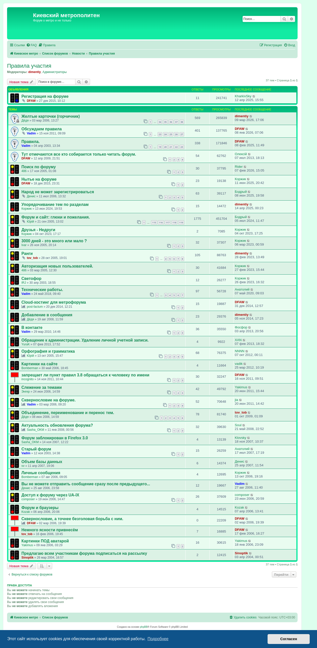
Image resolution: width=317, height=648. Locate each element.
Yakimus (241, 387)
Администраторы (55, 72)
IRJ (23, 282)
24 (165, 134)
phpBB (144, 627)
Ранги (27, 253)
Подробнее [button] (158, 639)
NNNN (239, 351)
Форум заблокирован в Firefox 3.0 (54, 438)
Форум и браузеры (40, 508)
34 (160, 122)
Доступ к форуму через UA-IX (50, 495)
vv (22, 466)
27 (182, 134)
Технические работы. (42, 289)
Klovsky (240, 438)
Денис (31, 196)
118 (174, 222)
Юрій (30, 221)
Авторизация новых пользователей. (57, 266)
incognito (27, 379)
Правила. (30, 141)
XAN (238, 340)
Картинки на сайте (39, 364)
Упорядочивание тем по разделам (55, 204)
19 (160, 147)
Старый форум (36, 449)
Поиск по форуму (38, 167)
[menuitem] (31, 45)
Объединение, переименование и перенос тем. (67, 413)
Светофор (31, 278)
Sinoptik (27, 557)
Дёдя (25, 120)
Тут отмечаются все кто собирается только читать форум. (78, 154)
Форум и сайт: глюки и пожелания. (55, 217)
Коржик (240, 179)
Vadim (31, 133)
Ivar (23, 245)
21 (170, 147)
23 (160, 134)
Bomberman (29, 368)
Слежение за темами (41, 387)
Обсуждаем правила (41, 129)
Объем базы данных (41, 462)
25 (170, 134)
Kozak (25, 512)
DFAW (31, 101)
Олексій (241, 154)
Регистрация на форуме (45, 96)
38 (182, 122)
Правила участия (29, 66)
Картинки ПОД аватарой (45, 541)
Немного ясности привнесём (49, 530)
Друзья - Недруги (38, 230)
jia (236, 400)
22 (176, 147)
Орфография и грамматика (48, 351)
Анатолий (242, 289)
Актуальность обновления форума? (57, 425)
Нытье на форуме (38, 179)
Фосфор (241, 327)
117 (167, 222)
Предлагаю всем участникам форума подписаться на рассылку (84, 553)
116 (161, 222)
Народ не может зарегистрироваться (57, 192)
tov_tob (32, 258)
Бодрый (241, 192)
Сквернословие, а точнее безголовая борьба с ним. (72, 519)
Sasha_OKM (35, 429)
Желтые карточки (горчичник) (50, 116)
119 (181, 222)
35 (165, 122)
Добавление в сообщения (46, 315)
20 (165, 147)
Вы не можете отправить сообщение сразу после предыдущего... (85, 484)
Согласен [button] (288, 639)
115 (154, 222)
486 (23, 171)
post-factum (35, 306)
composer (28, 499)
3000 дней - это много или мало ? (54, 241)
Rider (239, 167)
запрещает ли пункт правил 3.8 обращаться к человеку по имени (85, 375)
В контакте (31, 327)
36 (170, 122)
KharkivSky (243, 96)
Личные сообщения (40, 473)
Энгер (25, 391)
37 (176, 122)
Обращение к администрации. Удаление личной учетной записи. (85, 340)
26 (176, 134)
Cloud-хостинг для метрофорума (53, 302)
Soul (238, 425)
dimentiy (34, 72)
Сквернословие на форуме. (48, 400)
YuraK (25, 344)
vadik (239, 364)
